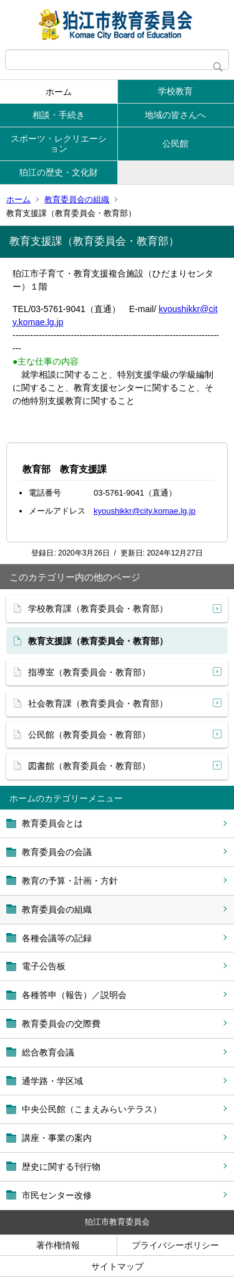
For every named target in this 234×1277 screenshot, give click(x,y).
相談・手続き (58, 115)
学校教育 (175, 91)
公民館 (175, 144)
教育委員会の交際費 (61, 1024)
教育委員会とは (52, 823)
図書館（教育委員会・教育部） (89, 766)
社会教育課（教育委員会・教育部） (98, 703)
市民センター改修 (57, 1195)
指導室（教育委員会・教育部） (89, 672)
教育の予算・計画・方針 (70, 881)
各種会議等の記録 (57, 938)
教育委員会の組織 (76, 199)
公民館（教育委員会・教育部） (89, 735)
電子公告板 (44, 966)
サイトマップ (117, 1266)
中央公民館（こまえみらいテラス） (92, 1109)
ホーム (59, 92)
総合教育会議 (48, 1052)
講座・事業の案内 (57, 1138)
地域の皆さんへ (175, 115)
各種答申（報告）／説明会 (74, 995)
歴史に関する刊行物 (61, 1167)
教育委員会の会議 (57, 852)
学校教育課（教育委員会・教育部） (98, 609)
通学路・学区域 (52, 1081)
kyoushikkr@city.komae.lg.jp (144, 511)
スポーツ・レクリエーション (59, 144)
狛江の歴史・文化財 (58, 172)
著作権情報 (58, 1245)
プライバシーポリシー (175, 1245)
